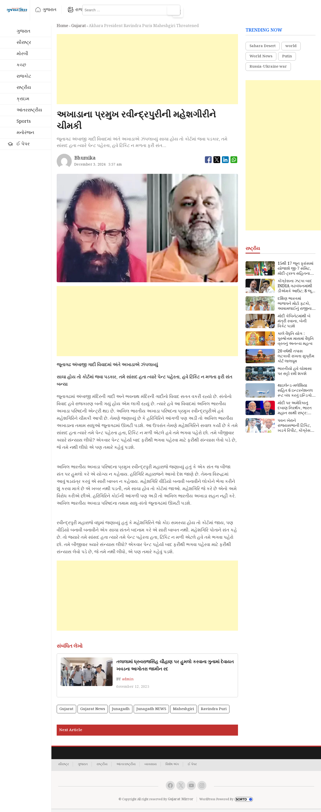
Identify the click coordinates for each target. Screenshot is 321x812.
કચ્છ (21, 65)
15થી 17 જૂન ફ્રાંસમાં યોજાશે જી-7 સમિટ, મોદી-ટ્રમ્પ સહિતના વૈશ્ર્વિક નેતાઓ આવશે (295, 272)
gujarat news (92, 712)
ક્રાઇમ (23, 98)
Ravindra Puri (214, 712)
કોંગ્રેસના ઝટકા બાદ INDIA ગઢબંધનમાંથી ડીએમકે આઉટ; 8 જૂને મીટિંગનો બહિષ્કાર (296, 289)
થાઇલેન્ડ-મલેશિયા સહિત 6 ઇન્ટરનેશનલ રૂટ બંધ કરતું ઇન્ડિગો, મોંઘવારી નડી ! (295, 393)
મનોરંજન (25, 132)
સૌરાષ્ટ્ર (24, 42)
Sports (24, 121)
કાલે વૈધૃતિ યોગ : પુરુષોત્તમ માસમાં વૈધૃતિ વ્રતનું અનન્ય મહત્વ (296, 342)
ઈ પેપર (23, 144)
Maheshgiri (183, 712)
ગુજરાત (71, 9)
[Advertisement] (147, 73)
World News (261, 60)
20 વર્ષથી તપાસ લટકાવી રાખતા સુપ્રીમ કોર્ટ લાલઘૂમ (296, 359)
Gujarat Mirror (180, 802)
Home (62, 29)
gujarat (78, 29)
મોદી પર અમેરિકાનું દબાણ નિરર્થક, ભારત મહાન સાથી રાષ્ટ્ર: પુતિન (295, 411)
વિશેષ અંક (172, 767)
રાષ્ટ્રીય (137, 9)
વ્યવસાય (150, 767)
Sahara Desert (263, 50)
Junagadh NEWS (151, 712)
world (291, 50)
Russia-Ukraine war (268, 70)
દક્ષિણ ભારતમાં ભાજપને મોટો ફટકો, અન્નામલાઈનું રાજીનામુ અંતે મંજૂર (296, 307)
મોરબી (22, 53)
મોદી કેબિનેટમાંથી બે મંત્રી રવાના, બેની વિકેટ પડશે (294, 324)
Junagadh (121, 712)
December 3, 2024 (90, 168)
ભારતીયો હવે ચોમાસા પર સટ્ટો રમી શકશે (295, 375)
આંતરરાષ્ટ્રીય (29, 110)
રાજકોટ (104, 9)
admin (128, 682)
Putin (287, 60)
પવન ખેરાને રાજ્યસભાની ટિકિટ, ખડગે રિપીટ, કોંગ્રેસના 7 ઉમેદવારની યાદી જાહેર (296, 429)
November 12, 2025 (132, 690)
